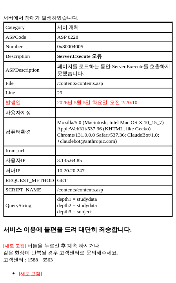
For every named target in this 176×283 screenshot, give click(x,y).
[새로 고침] (14, 246)
